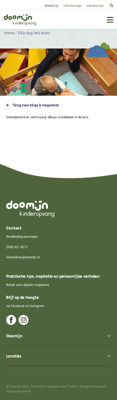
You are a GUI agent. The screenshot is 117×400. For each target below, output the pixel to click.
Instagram (37, 306)
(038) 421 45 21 (17, 247)
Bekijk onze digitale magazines (27, 285)
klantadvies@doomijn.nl (23, 257)
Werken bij (51, 5)
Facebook (18, 306)
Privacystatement (18, 391)
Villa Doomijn (72, 5)
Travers (72, 386)
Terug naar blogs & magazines (32, 105)
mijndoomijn (95, 5)
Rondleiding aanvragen (22, 236)
